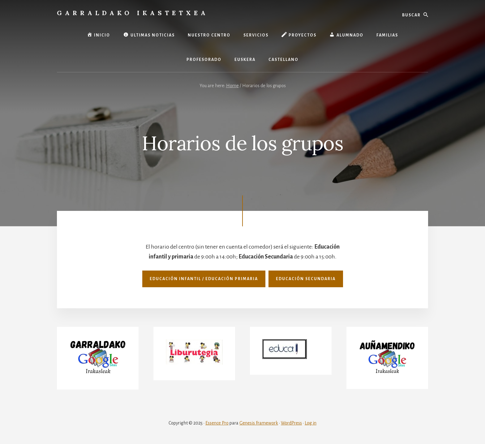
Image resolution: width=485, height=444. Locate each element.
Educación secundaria (306, 279)
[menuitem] (245, 60)
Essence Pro (217, 423)
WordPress (291, 423)
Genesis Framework (258, 423)
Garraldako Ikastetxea (132, 13)
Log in (310, 423)
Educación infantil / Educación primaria (204, 279)
